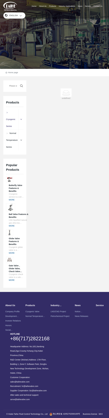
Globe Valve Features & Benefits (14, 241)
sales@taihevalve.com (20, 382)
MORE (12, 200)
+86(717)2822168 (30, 338)
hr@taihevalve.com (30, 386)
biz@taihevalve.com (38, 390)
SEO (101, 414)
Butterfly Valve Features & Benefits (15, 188)
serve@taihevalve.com (20, 399)
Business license (90, 414)
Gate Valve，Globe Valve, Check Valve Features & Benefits (15, 271)
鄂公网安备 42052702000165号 (65, 414)
